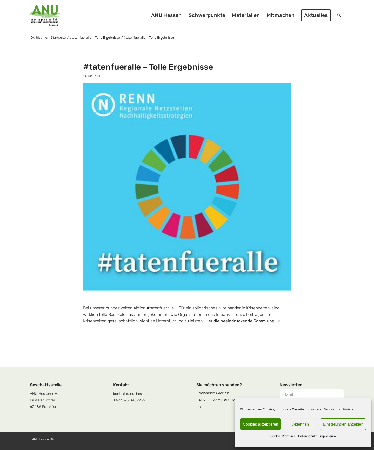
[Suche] (339, 15)
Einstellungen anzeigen (343, 424)
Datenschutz (307, 436)
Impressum (327, 436)
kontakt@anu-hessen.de (132, 394)
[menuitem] (166, 15)
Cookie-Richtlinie (283, 436)
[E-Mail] (312, 394)
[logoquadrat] (45, 15)
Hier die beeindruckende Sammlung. (241, 320)
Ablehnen (300, 424)
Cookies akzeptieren (260, 424)
